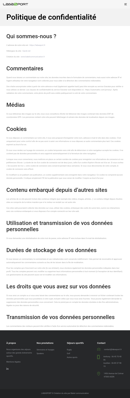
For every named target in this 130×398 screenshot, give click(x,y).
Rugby (69, 350)
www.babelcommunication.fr (33, 57)
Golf (68, 353)
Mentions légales (13, 362)
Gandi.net (26, 51)
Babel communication (80, 393)
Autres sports (72, 357)
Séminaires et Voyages (45, 350)
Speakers (40, 353)
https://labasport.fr (37, 45)
